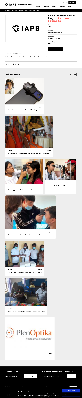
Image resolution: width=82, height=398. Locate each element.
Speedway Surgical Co (58, 19)
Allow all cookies (71, 382)
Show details (21, 394)
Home (6, 10)
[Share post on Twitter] (14, 64)
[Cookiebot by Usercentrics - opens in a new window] (8, 395)
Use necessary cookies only (71, 386)
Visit (72, 2)
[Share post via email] (19, 64)
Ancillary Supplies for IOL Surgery (32, 10)
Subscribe (71, 376)
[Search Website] (75, 6)
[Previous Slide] (70, 74)
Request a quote (56, 49)
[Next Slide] (75, 74)
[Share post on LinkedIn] (16, 64)
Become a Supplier (30, 376)
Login (66, 2)
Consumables (21, 10)
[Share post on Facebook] (11, 64)
